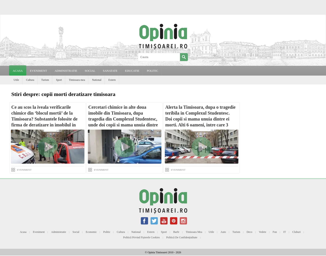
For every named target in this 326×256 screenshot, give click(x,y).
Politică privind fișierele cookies (141, 237)
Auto (223, 232)
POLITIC (152, 70)
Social (75, 232)
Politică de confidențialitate (181, 237)
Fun (275, 232)
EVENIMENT (38, 70)
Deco (249, 232)
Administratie (58, 232)
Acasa (18, 70)
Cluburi (296, 232)
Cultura (30, 79)
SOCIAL (90, 70)
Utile (16, 79)
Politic (106, 232)
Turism (45, 79)
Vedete (262, 232)
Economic (91, 232)
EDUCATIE (132, 70)
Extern (112, 79)
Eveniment (39, 232)
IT (284, 232)
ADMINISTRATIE (66, 70)
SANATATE (110, 70)
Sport (59, 79)
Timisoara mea (77, 79)
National (96, 79)
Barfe (176, 232)
